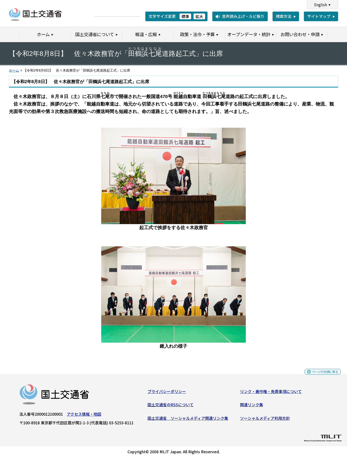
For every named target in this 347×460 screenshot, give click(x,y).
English (320, 4)
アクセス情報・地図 (84, 416)
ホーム (14, 70)
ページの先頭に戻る (321, 375)
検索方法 (283, 16)
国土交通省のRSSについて (170, 406)
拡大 (199, 16)
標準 (185, 16)
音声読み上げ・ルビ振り (243, 16)
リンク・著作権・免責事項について (271, 393)
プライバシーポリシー (166, 393)
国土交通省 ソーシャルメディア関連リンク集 (187, 420)
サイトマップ (318, 16)
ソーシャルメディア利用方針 (265, 420)
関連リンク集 (251, 406)
